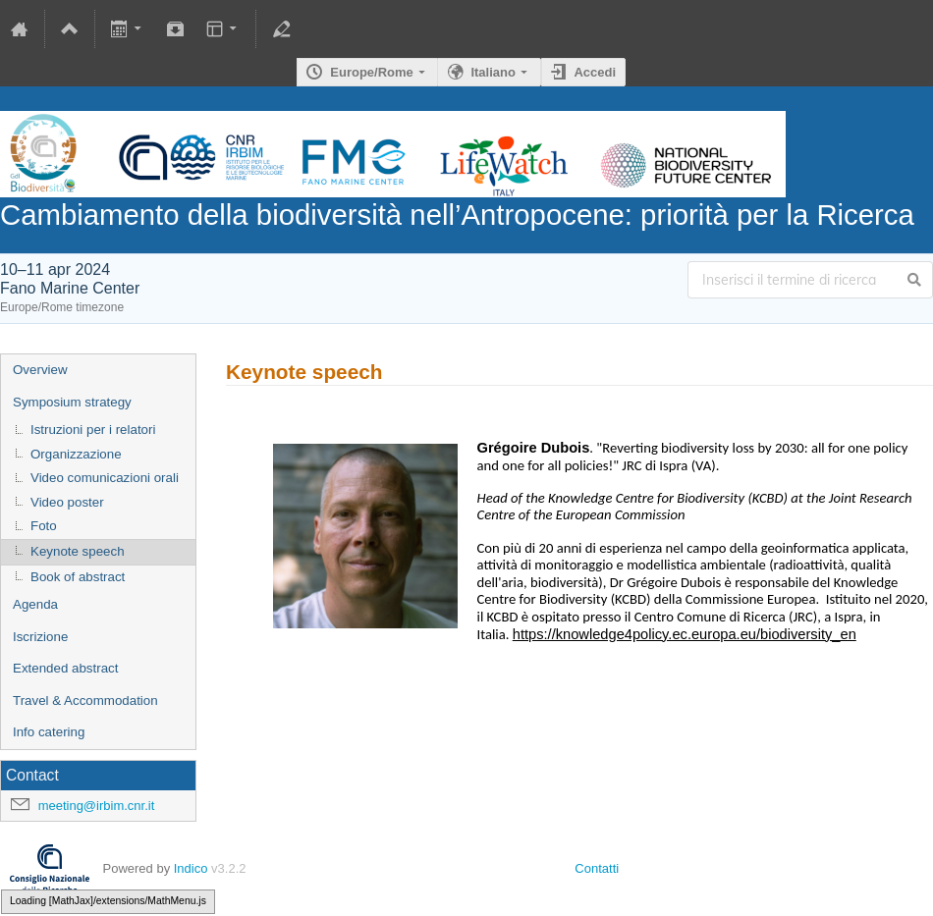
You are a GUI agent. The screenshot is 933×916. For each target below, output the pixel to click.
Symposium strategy (72, 402)
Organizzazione (76, 454)
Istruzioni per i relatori (92, 429)
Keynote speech (77, 551)
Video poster (67, 502)
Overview (40, 369)
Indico (191, 868)
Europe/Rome (371, 72)
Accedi (595, 72)
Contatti (597, 868)
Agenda (35, 604)
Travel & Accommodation (85, 700)
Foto (43, 525)
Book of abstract (77, 576)
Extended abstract (65, 668)
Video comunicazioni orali (104, 477)
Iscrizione (40, 636)
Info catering (48, 732)
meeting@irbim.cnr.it (96, 805)
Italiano (493, 72)
